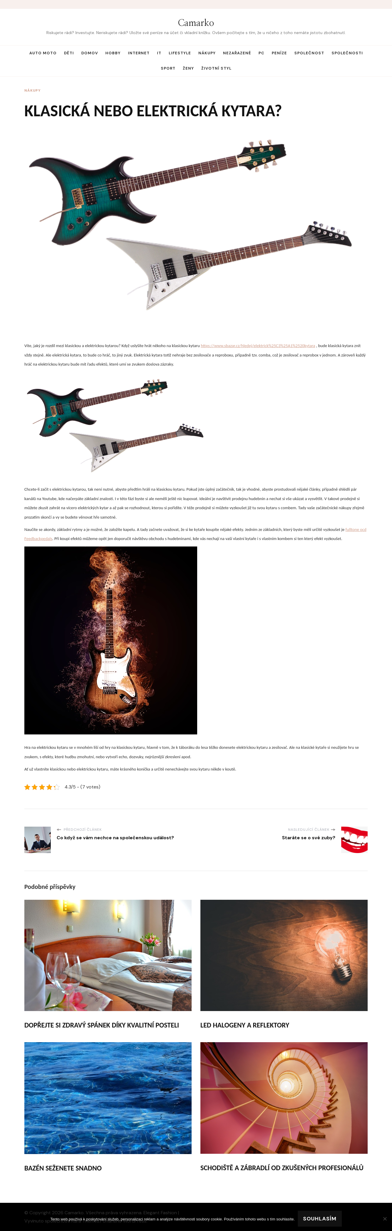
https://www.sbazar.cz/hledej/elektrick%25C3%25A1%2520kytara (258, 345)
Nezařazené (237, 53)
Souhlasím (320, 1218)
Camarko (196, 23)
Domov (89, 53)
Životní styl (216, 68)
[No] (385, 1219)
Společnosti (347, 53)
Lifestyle (180, 53)
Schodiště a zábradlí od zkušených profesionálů (282, 1167)
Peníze (279, 53)
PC (261, 53)
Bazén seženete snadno (63, 1168)
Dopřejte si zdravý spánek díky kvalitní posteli (101, 1025)
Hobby (113, 53)
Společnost (309, 53)
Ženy (188, 68)
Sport (168, 68)
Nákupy (207, 53)
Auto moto (43, 53)
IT (159, 53)
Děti (69, 53)
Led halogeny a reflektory (244, 1025)
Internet (139, 53)
